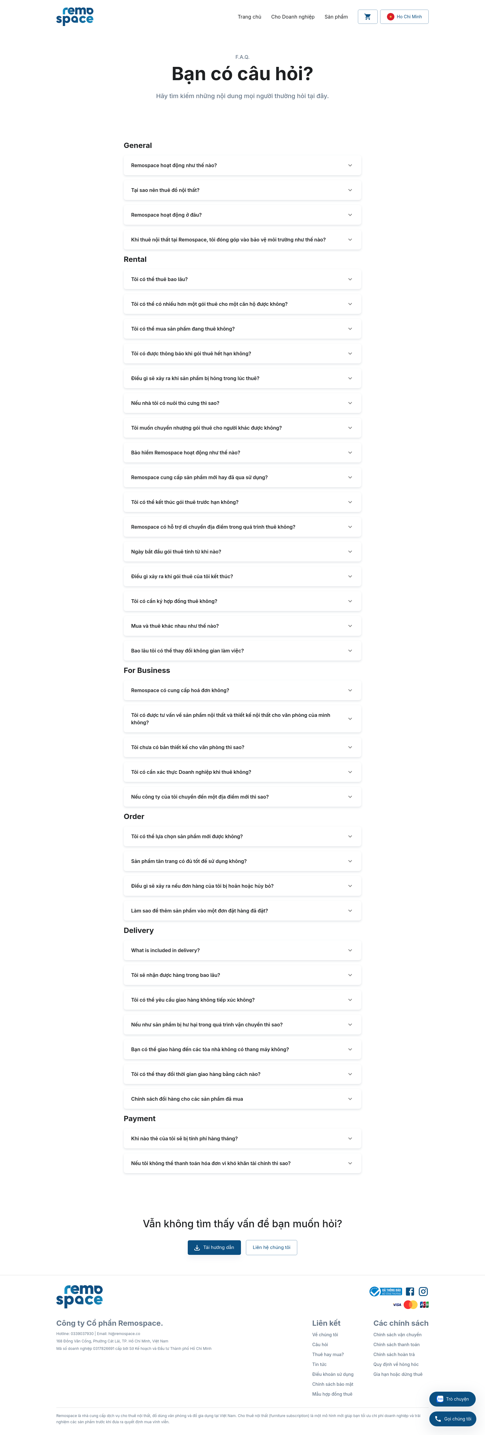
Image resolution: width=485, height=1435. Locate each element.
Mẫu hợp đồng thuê (332, 1394)
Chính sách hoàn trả (394, 1354)
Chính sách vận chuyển (397, 1334)
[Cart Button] (368, 17)
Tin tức (319, 1364)
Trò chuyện (452, 1399)
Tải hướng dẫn (214, 1247)
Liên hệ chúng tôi (271, 1247)
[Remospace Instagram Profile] (423, 1291)
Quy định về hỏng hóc (396, 1364)
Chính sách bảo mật (333, 1384)
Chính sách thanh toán (396, 1344)
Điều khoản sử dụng (333, 1374)
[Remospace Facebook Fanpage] (410, 1291)
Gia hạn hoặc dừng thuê (398, 1374)
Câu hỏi (320, 1344)
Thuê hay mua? (328, 1354)
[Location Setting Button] (404, 17)
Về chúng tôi (325, 1334)
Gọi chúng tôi (452, 1418)
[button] (242, 165)
